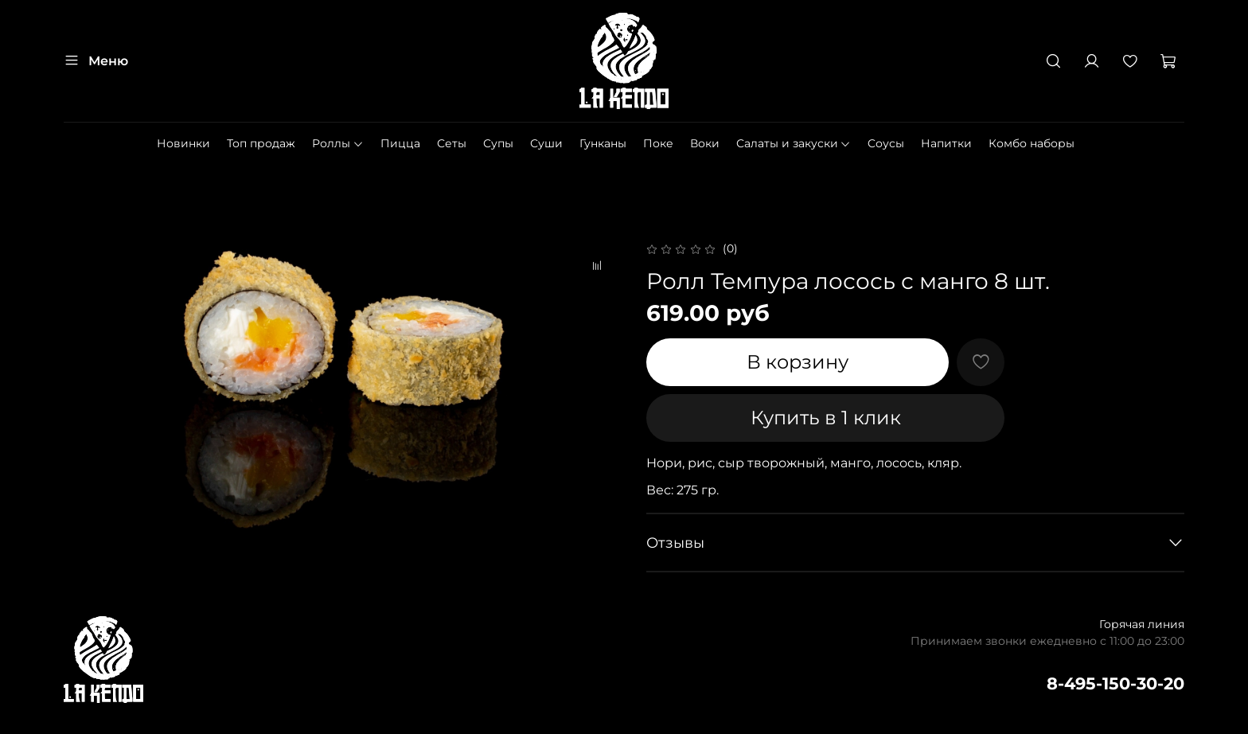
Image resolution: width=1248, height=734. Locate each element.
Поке (658, 143)
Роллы (338, 143)
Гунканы (602, 143)
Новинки (183, 143)
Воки (705, 143)
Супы (498, 143)
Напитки (946, 143)
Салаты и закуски (794, 143)
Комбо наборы (1031, 143)
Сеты (451, 143)
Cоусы (886, 143)
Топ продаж (261, 143)
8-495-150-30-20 (1115, 683)
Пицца (400, 143)
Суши (546, 143)
